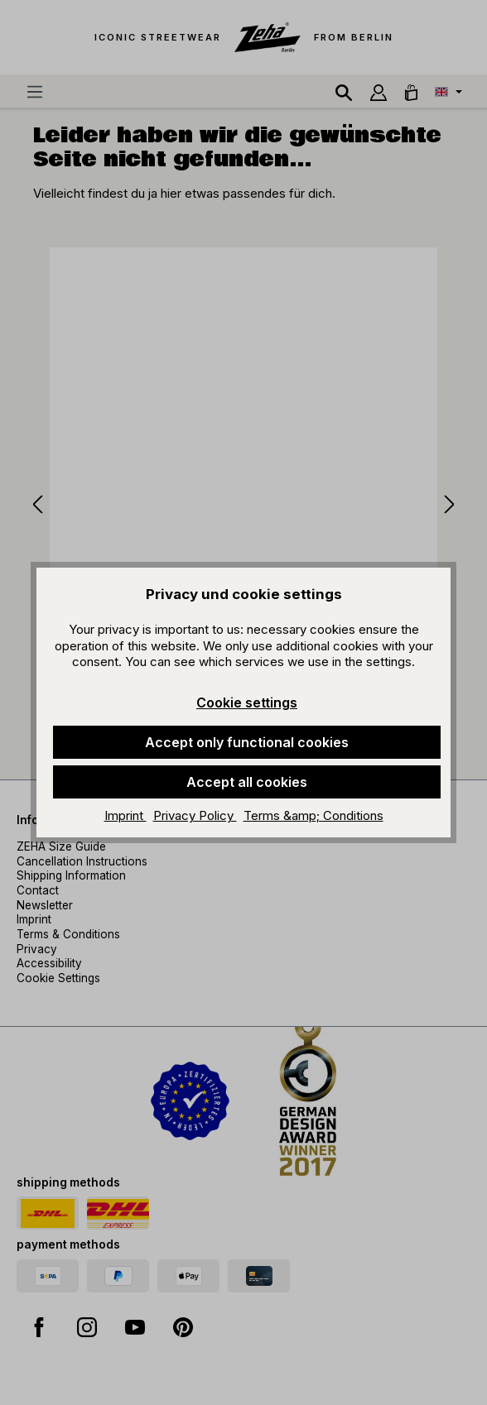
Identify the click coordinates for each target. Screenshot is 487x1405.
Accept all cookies (246, 782)
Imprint (125, 815)
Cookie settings (246, 702)
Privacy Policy (195, 815)
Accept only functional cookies (247, 742)
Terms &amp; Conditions (313, 815)
